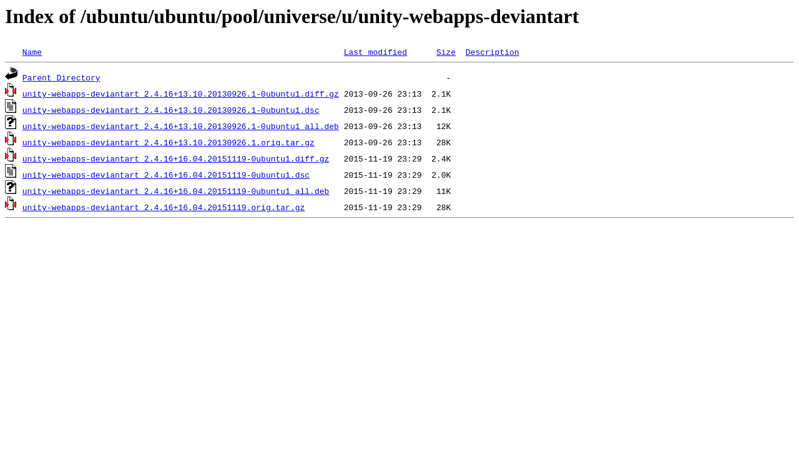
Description (492, 51)
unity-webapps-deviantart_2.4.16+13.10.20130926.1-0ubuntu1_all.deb (180, 126)
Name (32, 51)
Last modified (375, 51)
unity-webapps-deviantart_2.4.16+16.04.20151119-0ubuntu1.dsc (166, 174)
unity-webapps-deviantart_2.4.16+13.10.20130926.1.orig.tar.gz (168, 142)
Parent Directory (61, 77)
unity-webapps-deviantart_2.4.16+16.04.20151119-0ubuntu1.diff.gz (175, 158)
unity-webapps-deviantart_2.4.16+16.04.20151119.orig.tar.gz (163, 207)
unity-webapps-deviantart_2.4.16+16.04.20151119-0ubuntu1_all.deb (175, 190)
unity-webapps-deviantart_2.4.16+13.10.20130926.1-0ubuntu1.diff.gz (180, 93)
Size (446, 51)
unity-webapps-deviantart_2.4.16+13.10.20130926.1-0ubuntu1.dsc (171, 109)
